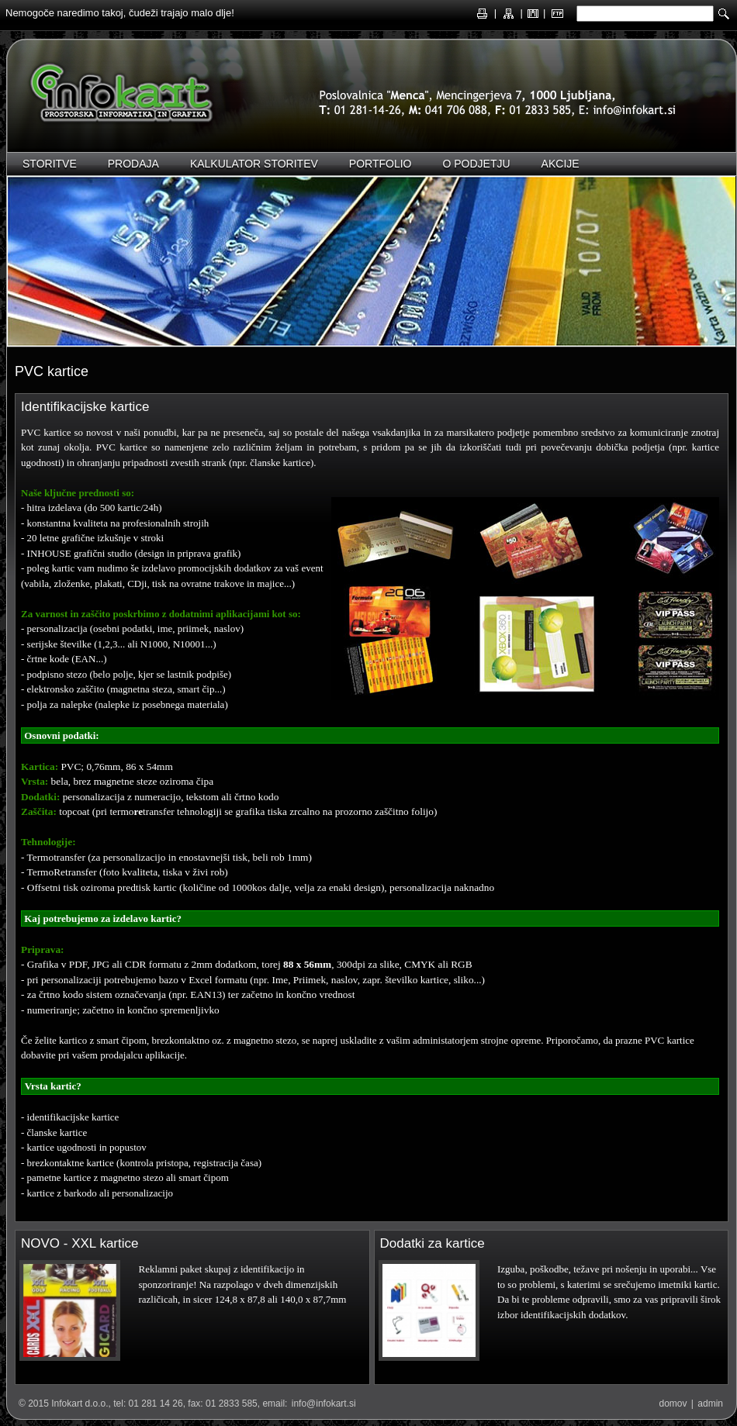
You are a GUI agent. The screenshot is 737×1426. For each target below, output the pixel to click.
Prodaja (133, 163)
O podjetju (476, 163)
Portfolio (380, 163)
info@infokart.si (324, 1403)
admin (710, 1403)
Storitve (49, 163)
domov (673, 1403)
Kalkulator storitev (254, 163)
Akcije (561, 163)
